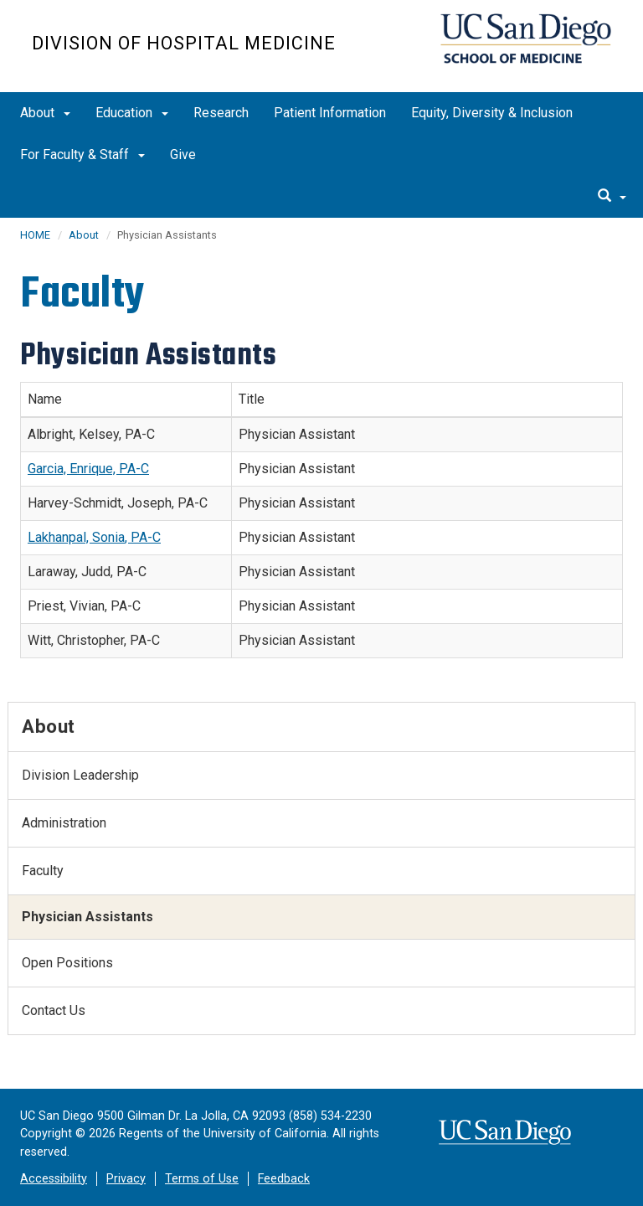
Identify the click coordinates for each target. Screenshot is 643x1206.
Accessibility (53, 1179)
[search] (612, 197)
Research (221, 113)
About (45, 113)
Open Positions (67, 963)
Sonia (108, 537)
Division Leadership (80, 775)
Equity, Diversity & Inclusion (492, 113)
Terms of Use (202, 1179)
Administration (64, 823)
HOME (35, 235)
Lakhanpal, (60, 537)
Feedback (284, 1179)
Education (131, 113)
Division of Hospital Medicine (184, 43)
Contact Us (53, 1010)
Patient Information (330, 113)
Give (183, 154)
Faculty (43, 871)
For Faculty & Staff (82, 154)
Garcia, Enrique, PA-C (88, 469)
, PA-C (143, 537)
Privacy (126, 1179)
